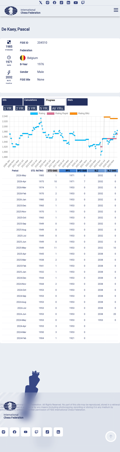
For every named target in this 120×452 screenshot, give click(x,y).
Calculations (30, 100)
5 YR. (44, 108)
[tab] (12, 102)
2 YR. (20, 108)
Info (4, 100)
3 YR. (32, 108)
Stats (70, 100)
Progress (50, 100)
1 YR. (8, 108)
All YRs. (58, 108)
